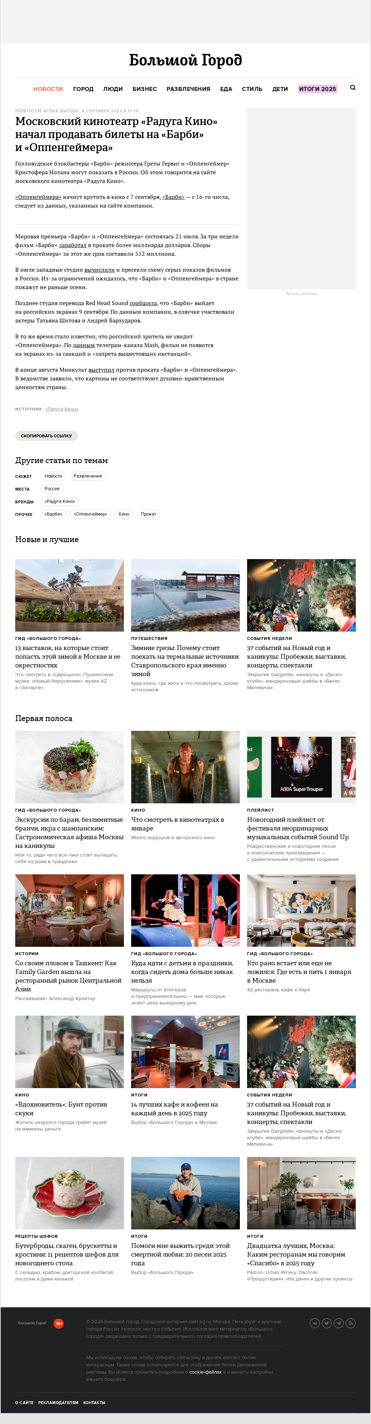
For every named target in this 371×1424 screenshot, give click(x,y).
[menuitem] (48, 89)
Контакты (94, 1403)
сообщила (143, 303)
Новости (28, 111)
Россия (52, 489)
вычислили (99, 270)
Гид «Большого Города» (48, 638)
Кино (138, 810)
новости (53, 476)
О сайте (24, 1403)
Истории (27, 954)
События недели (269, 638)
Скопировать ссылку (46, 436)
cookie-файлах (205, 1372)
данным (84, 345)
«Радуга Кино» (61, 409)
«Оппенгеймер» (90, 514)
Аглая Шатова (61, 111)
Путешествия (149, 638)
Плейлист (260, 810)
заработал (73, 245)
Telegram (343, 1322)
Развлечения (88, 476)
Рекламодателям (58, 1403)
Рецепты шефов (36, 1236)
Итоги (139, 1095)
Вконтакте (319, 1322)
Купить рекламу (301, 294)
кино (124, 514)
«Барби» (173, 197)
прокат (148, 514)
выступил (101, 370)
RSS (355, 1322)
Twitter (331, 1322)
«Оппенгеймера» (38, 197)
